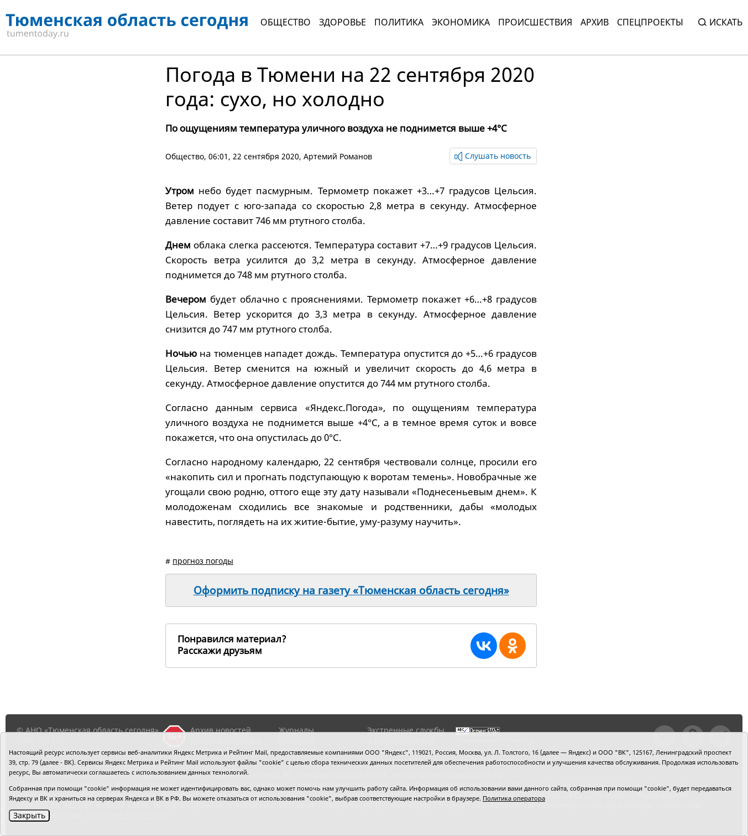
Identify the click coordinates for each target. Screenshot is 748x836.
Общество (285, 22)
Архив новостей (220, 730)
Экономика (461, 22)
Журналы (296, 730)
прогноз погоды (202, 560)
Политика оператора (514, 798)
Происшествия (535, 22)
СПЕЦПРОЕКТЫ (650, 22)
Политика (398, 22)
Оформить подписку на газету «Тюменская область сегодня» (351, 590)
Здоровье (342, 22)
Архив (594, 22)
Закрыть (29, 815)
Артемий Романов (338, 156)
